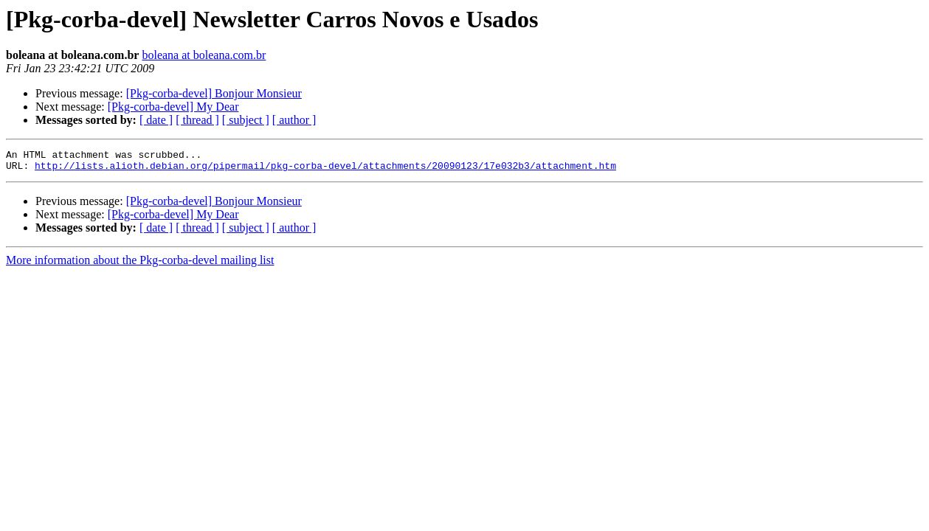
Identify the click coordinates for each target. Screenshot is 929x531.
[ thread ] (197, 120)
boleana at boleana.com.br (204, 55)
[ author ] (294, 120)
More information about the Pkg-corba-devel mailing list (140, 264)
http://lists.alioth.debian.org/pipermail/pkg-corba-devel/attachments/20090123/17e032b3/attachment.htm (325, 169)
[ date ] (156, 120)
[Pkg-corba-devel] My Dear (173, 106)
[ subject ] (245, 120)
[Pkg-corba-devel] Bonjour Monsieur (214, 93)
